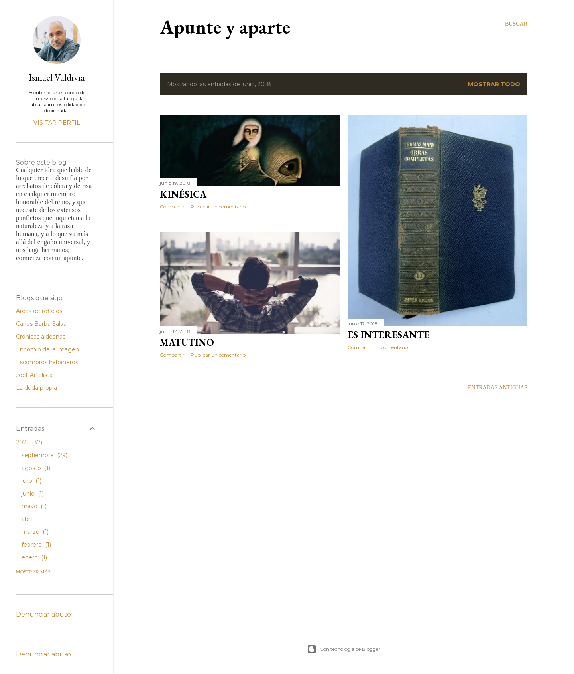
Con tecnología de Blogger (343, 649)
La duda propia (36, 387)
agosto (36, 468)
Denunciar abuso (43, 614)
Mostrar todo (494, 84)
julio (31, 480)
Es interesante (388, 335)
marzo (35, 531)
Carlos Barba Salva (41, 323)
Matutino (187, 342)
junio (33, 493)
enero (34, 557)
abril (32, 519)
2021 (29, 442)
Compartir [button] (172, 207)
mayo (34, 506)
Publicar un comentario (218, 207)
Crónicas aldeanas (40, 336)
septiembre (44, 455)
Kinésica (183, 194)
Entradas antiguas (497, 388)
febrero (36, 544)
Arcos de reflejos (39, 311)
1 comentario (393, 347)
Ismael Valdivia (57, 77)
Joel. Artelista (34, 375)
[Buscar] (516, 24)
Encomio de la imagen (47, 349)
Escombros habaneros (47, 362)
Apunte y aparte (225, 26)
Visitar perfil (56, 122)
